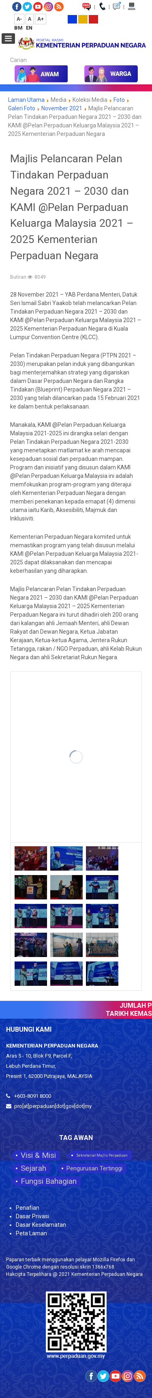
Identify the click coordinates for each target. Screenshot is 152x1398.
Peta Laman (31, 1233)
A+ (40, 19)
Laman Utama (26, 100)
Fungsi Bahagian (49, 1181)
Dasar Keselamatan (41, 1225)
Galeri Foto (21, 108)
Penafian (27, 1207)
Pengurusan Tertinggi (94, 1168)
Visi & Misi (38, 1155)
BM (19, 28)
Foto (119, 100)
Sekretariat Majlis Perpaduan (102, 1155)
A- (19, 19)
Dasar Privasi (32, 1216)
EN (29, 28)
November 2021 (61, 108)
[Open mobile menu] (8, 38)
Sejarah (33, 1168)
